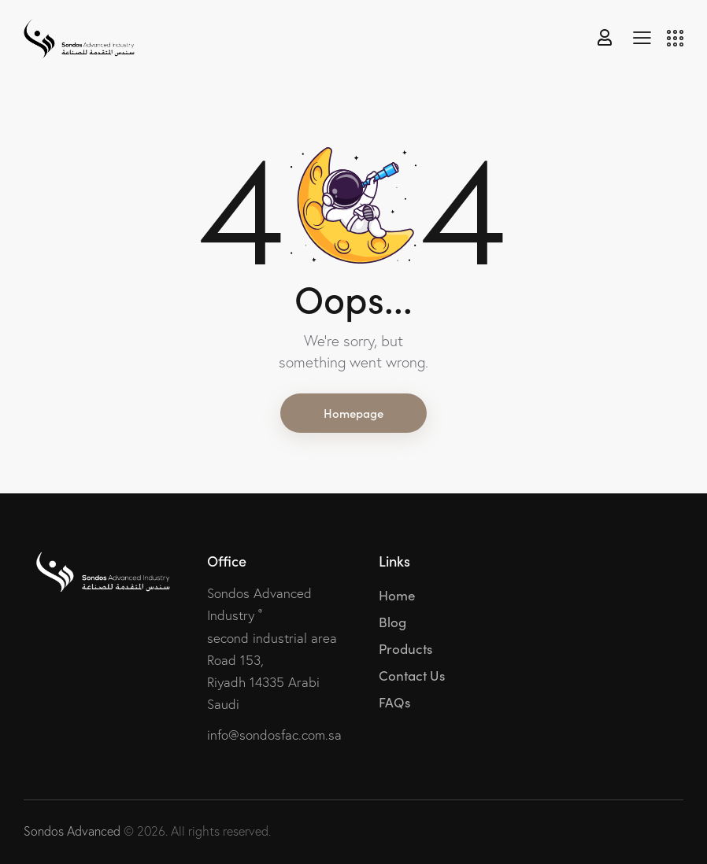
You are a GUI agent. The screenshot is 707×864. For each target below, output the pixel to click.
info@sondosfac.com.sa (274, 734)
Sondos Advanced (72, 831)
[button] (642, 36)
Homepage (353, 412)
